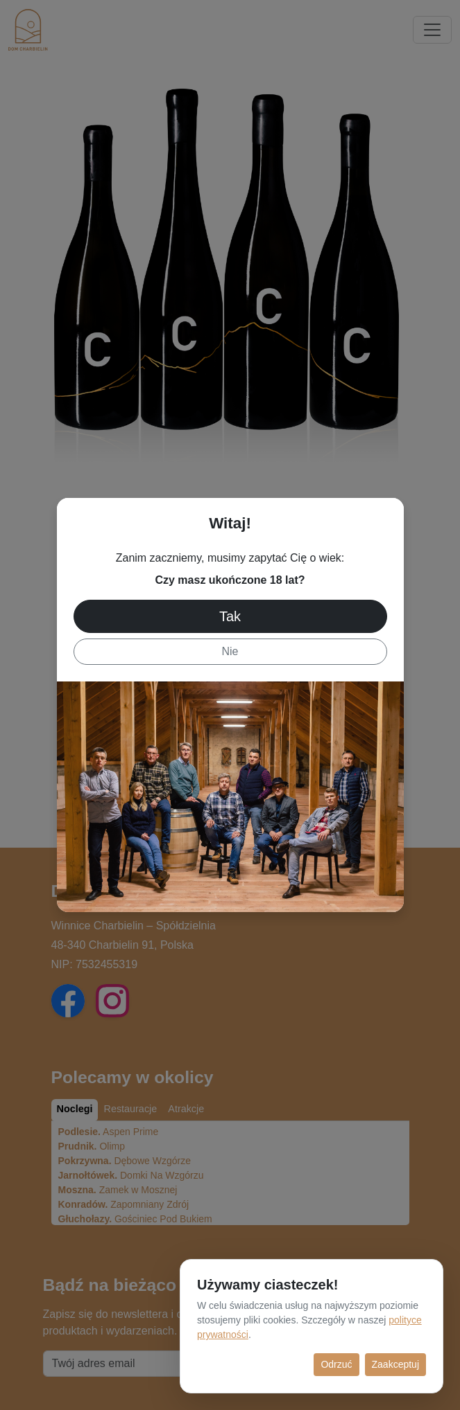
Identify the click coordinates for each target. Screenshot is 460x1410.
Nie (229, 651)
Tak (230, 616)
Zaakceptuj (395, 1364)
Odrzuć (336, 1364)
